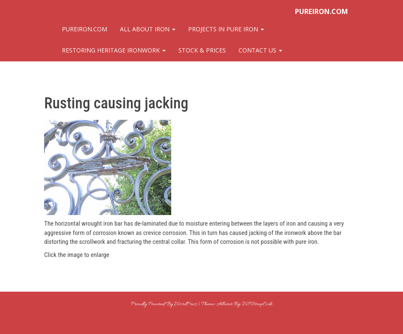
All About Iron (147, 29)
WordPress (185, 304)
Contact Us (260, 50)
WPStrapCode (256, 304)
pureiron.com (321, 11)
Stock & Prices (202, 50)
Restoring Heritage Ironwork (114, 50)
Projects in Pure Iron (226, 29)
